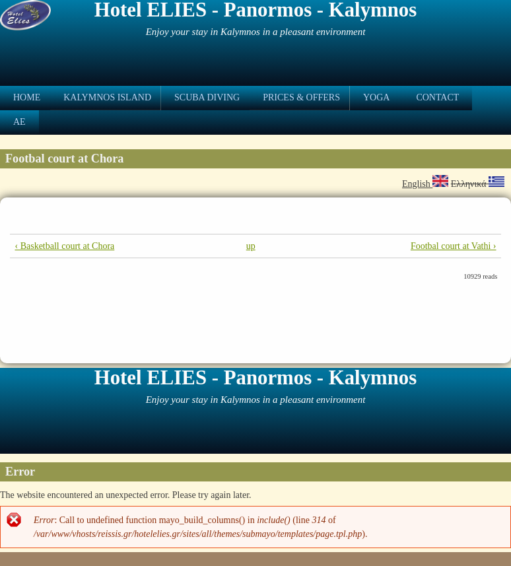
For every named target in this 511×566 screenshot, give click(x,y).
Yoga (376, 97)
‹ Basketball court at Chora (64, 246)
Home (26, 97)
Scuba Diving (207, 97)
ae (19, 122)
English (425, 184)
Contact (437, 97)
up (251, 246)
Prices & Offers (301, 97)
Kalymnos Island (107, 97)
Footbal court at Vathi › (453, 246)
